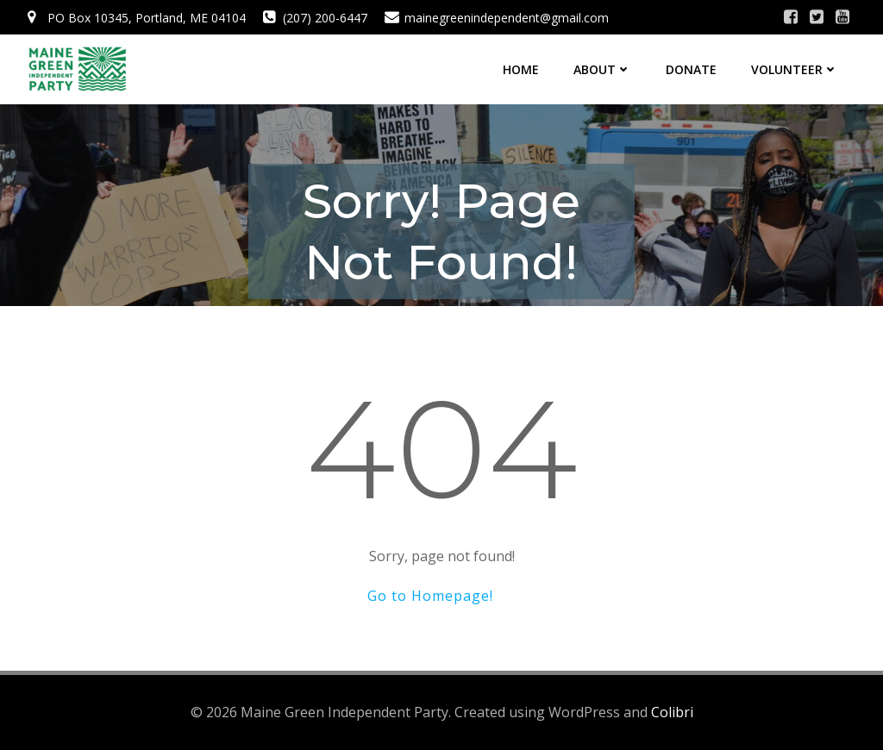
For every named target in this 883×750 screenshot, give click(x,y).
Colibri (672, 712)
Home (521, 69)
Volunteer (794, 69)
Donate (691, 69)
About (602, 69)
